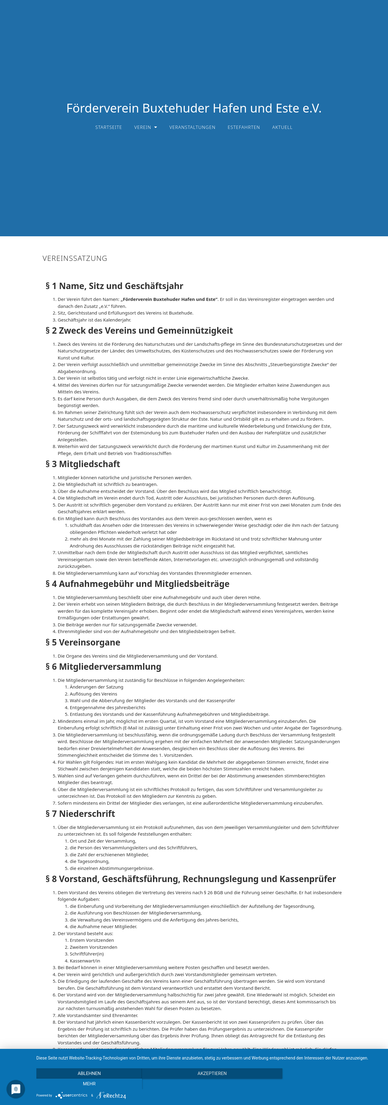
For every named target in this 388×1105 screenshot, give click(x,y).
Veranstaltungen (192, 127)
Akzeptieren (209, 1083)
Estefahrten (244, 127)
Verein (145, 127)
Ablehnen (88, 1083)
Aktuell (282, 127)
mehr (330, 1083)
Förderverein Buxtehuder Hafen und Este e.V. (194, 107)
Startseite (108, 127)
